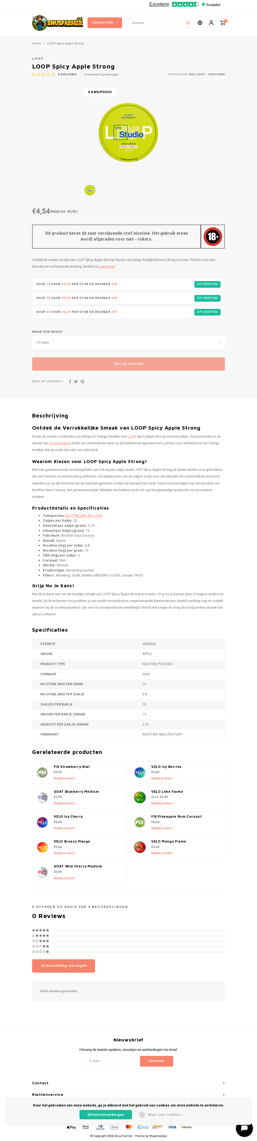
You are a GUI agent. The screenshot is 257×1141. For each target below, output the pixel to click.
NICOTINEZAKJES (78, 515)
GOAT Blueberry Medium (76, 792)
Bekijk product (64, 778)
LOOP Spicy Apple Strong (65, 43)
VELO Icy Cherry (68, 816)
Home (36, 43)
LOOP (38, 58)
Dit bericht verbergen (106, 1114)
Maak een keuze (47, 332)
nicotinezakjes (60, 443)
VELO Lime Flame (167, 792)
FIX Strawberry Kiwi (72, 767)
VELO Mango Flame (168, 841)
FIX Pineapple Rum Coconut (176, 816)
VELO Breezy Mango (72, 841)
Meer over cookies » (165, 1114)
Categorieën (105, 22)
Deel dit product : (48, 381)
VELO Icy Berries (166, 767)
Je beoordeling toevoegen (101, 75)
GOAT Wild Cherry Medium (78, 866)
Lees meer (107, 266)
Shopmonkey (158, 1136)
